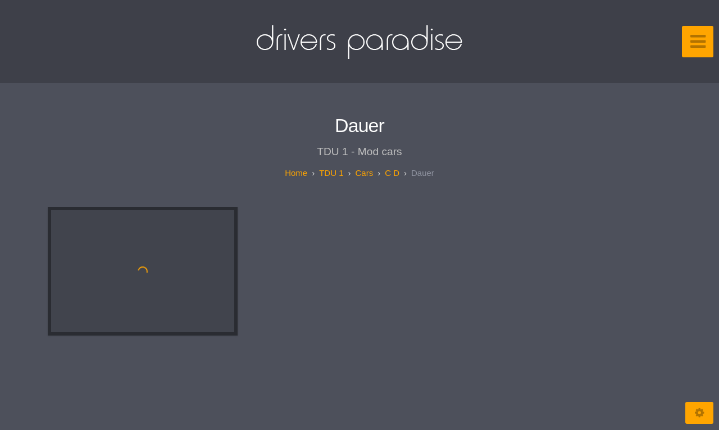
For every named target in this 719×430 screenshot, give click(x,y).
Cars (364, 173)
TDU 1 (331, 173)
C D (392, 173)
